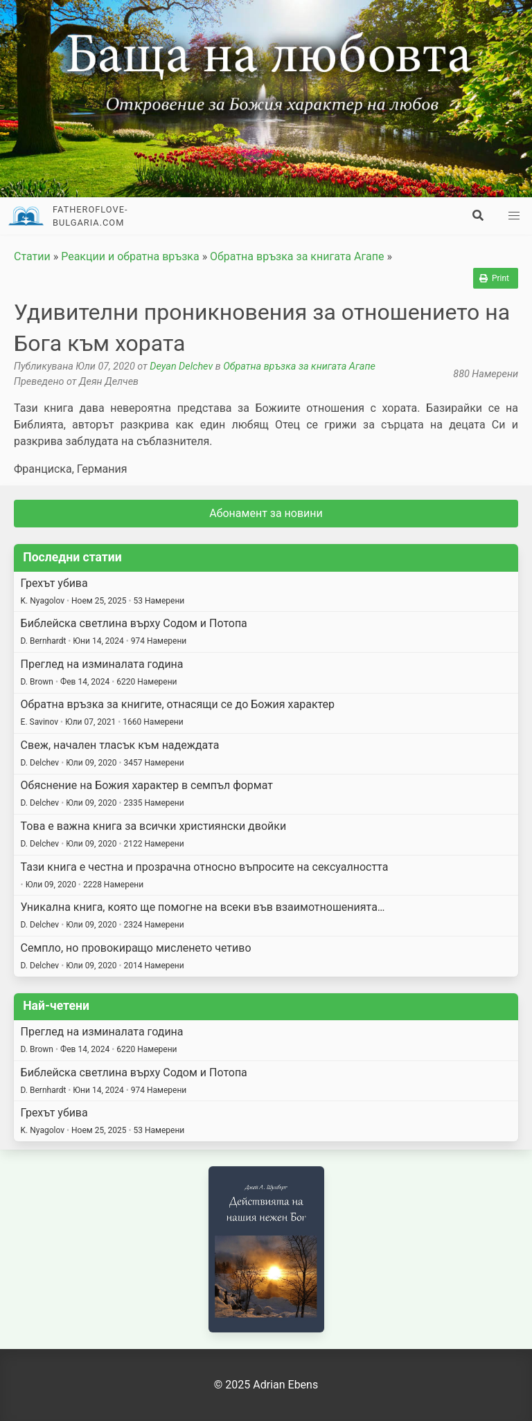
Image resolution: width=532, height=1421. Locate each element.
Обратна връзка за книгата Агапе (297, 256)
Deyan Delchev (181, 366)
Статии (32, 256)
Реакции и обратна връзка (130, 256)
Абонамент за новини (266, 513)
